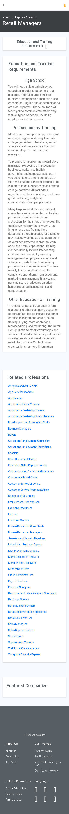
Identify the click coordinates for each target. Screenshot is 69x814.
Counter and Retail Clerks (23, 477)
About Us (11, 751)
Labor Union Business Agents (25, 544)
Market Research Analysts (23, 556)
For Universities (43, 756)
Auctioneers (15, 398)
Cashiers (13, 453)
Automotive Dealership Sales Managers (31, 416)
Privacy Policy (14, 794)
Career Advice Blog (16, 788)
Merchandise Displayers (22, 562)
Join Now (11, 762)
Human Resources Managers (25, 532)
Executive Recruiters (20, 508)
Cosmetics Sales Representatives (27, 465)
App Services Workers (21, 392)
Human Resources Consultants (26, 526)
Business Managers (19, 428)
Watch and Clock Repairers (23, 648)
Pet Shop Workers (18, 599)
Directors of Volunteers (21, 495)
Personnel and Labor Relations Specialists (32, 593)
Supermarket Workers (21, 642)
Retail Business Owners (22, 605)
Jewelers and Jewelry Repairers (26, 538)
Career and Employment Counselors (29, 440)
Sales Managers (17, 624)
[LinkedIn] (47, 790)
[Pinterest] (47, 799)
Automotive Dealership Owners (26, 410)
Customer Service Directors (24, 483)
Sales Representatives (21, 630)
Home (6, 17)
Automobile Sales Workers (23, 404)
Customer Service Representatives (28, 489)
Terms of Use (13, 799)
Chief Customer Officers (22, 459)
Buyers (12, 434)
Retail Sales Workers (20, 617)
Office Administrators (20, 575)
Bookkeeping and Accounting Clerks (29, 422)
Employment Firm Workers (23, 501)
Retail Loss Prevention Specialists (27, 611)
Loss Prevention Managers (23, 550)
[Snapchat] (56, 799)
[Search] (65, 5)
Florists (12, 514)
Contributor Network (46, 770)
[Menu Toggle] (3, 5)
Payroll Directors (17, 581)
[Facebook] (38, 790)
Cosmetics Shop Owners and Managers (31, 471)
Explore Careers (25, 17)
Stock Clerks (15, 636)
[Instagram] (38, 799)
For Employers (43, 751)
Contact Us (12, 756)
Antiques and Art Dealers (22, 385)
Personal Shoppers (19, 587)
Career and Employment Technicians (29, 446)
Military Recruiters (18, 568)
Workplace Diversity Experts (24, 654)
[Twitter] (56, 790)
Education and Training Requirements (34, 44)
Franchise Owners (18, 520)
